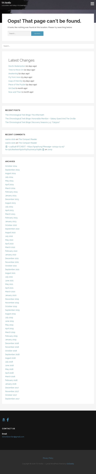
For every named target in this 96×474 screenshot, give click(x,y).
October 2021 (11, 266)
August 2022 (10, 232)
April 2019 (9, 328)
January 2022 (10, 255)
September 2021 (12, 269)
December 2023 (12, 199)
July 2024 (9, 177)
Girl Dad (11, 88)
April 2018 (9, 373)
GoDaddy (70, 464)
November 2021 (12, 262)
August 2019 (10, 314)
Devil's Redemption (16, 66)
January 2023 (10, 221)
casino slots (10, 139)
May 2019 (9, 325)
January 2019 (10, 340)
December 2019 (12, 299)
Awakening (13, 73)
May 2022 (9, 240)
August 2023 (10, 203)
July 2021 (9, 277)
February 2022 (11, 251)
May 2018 (9, 369)
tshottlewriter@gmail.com (13, 437)
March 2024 (10, 188)
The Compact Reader (28, 139)
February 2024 (11, 192)
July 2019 (9, 317)
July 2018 (9, 362)
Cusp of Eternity (15, 81)
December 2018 (12, 343)
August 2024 (10, 173)
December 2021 (12, 258)
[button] (93, 3)
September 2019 (12, 310)
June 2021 (9, 281)
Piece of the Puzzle (16, 84)
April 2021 (9, 288)
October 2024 (11, 166)
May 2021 (9, 284)
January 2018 (10, 384)
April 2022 (9, 244)
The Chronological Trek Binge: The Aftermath (24, 115)
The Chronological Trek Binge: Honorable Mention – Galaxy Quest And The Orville (40, 119)
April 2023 (9, 210)
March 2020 (10, 292)
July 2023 (9, 207)
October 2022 (11, 225)
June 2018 (9, 365)
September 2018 (12, 354)
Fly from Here (14, 77)
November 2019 (12, 303)
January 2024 (10, 195)
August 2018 (10, 358)
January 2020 (10, 295)
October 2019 (11, 306)
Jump (50, 149)
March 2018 (10, 376)
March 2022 (10, 247)
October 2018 (11, 351)
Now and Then (14, 92)
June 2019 (9, 321)
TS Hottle (6, 2)
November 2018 (12, 347)
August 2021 (10, 273)
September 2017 (12, 399)
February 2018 (11, 380)
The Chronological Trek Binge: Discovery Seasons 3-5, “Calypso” (32, 122)
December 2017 (12, 388)
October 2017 (11, 395)
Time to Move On (15, 70)
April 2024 (9, 184)
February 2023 (11, 218)
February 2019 (11, 336)
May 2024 (9, 181)
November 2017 (12, 391)
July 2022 (9, 236)
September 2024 (12, 170)
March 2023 (10, 214)
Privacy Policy (48, 458)
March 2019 (10, 332)
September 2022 (12, 229)
